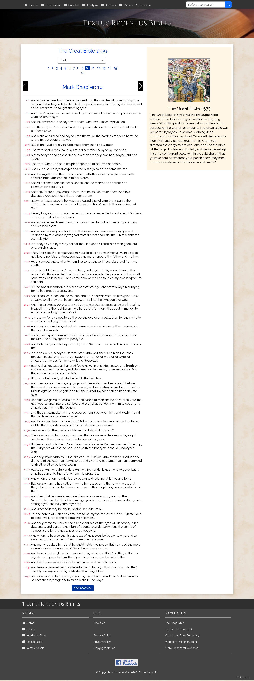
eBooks (143, 5)
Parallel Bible (32, 641)
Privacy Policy (102, 641)
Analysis (90, 5)
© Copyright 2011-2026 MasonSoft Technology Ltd (127, 672)
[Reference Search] (205, 4)
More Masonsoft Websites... (182, 648)
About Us (99, 623)
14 (109, 68)
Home (31, 5)
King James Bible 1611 (178, 629)
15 (115, 68)
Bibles (126, 5)
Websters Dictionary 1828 (181, 641)
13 (104, 68)
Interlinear (50, 5)
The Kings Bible (174, 623)
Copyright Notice (104, 648)
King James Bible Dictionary (182, 635)
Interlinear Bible (34, 635)
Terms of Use (102, 635)
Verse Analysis (33, 648)
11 (93, 68)
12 (98, 68)
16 (82, 73)
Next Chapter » (83, 588)
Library (108, 5)
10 (87, 68)
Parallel (71, 5)
